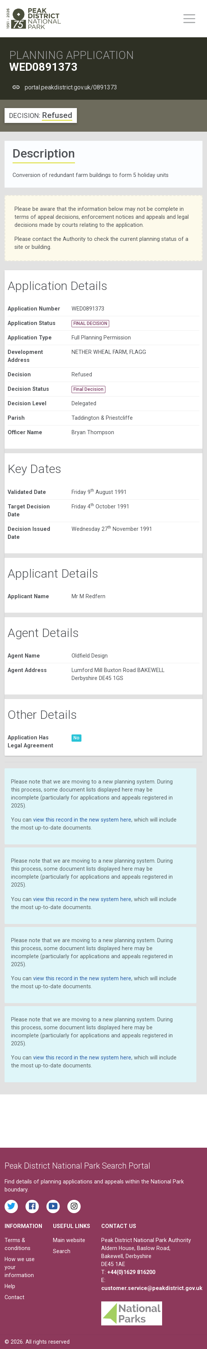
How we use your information (20, 1267)
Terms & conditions (17, 1244)
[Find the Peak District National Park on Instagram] (74, 1206)
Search (61, 1251)
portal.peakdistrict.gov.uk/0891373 (71, 87)
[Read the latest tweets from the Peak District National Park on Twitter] (11, 1206)
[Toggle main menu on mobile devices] (189, 18)
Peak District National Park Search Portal (77, 1166)
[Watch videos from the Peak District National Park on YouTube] (53, 1206)
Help (10, 1286)
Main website (69, 1240)
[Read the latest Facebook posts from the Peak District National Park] (32, 1206)
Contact (14, 1297)
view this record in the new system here (82, 820)
